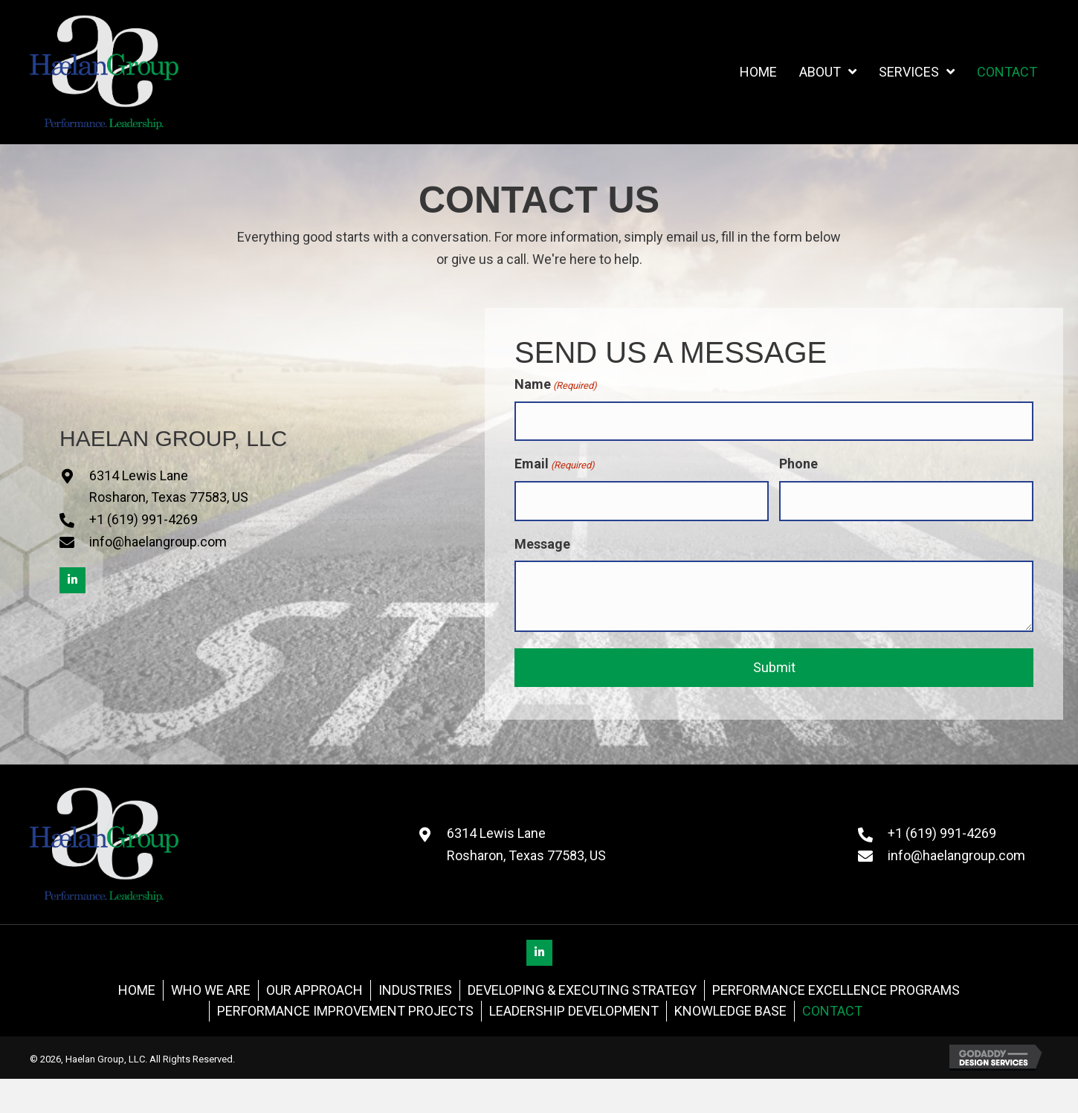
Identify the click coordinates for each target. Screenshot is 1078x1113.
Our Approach (314, 990)
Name (555, 384)
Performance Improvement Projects (345, 1011)
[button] (72, 580)
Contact (832, 1011)
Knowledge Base (730, 1011)
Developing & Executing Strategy (582, 990)
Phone (798, 463)
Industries (415, 990)
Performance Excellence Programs (836, 990)
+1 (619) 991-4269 (143, 519)
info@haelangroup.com (158, 541)
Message (542, 544)
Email (554, 464)
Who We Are (211, 990)
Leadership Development (574, 1011)
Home (136, 990)
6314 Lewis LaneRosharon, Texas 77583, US (526, 844)
